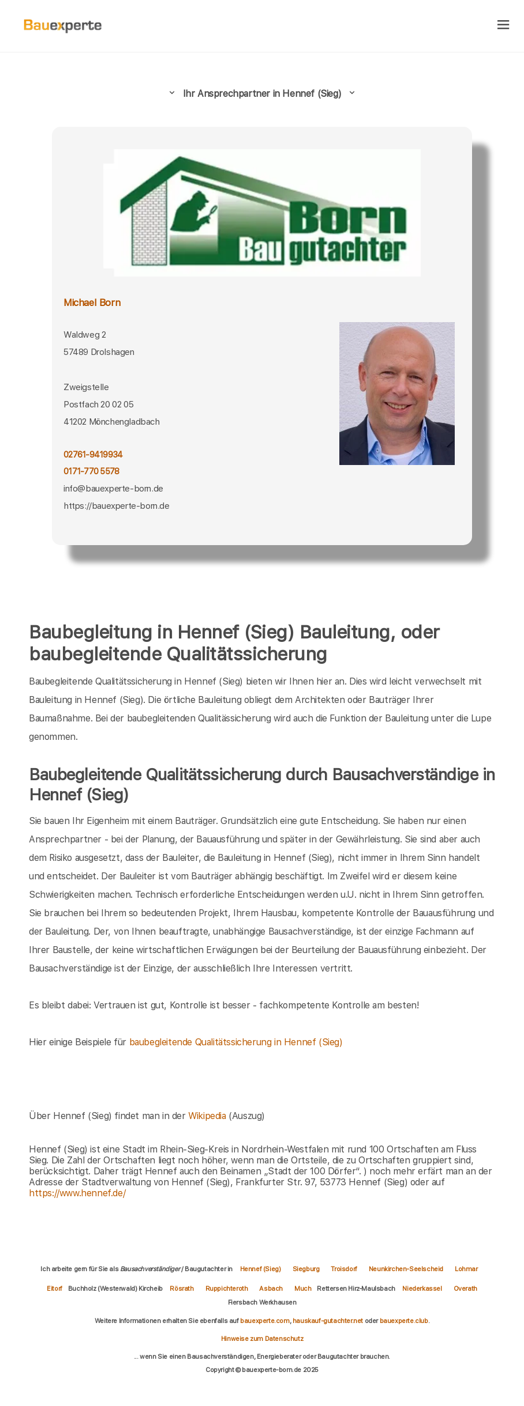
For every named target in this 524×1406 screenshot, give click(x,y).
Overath (465, 1288)
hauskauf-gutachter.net (328, 1321)
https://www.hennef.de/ (77, 1193)
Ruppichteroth (226, 1288)
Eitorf (54, 1288)
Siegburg (306, 1269)
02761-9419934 (92, 454)
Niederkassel (421, 1288)
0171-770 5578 (91, 471)
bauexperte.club (404, 1321)
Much (302, 1288)
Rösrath (181, 1288)
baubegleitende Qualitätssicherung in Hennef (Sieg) (236, 1042)
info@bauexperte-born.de (113, 488)
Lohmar (466, 1269)
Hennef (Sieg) (260, 1269)
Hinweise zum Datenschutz (262, 1339)
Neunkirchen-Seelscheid (406, 1269)
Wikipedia (208, 1115)
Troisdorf (344, 1269)
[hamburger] (503, 25)
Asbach (271, 1288)
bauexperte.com (264, 1321)
